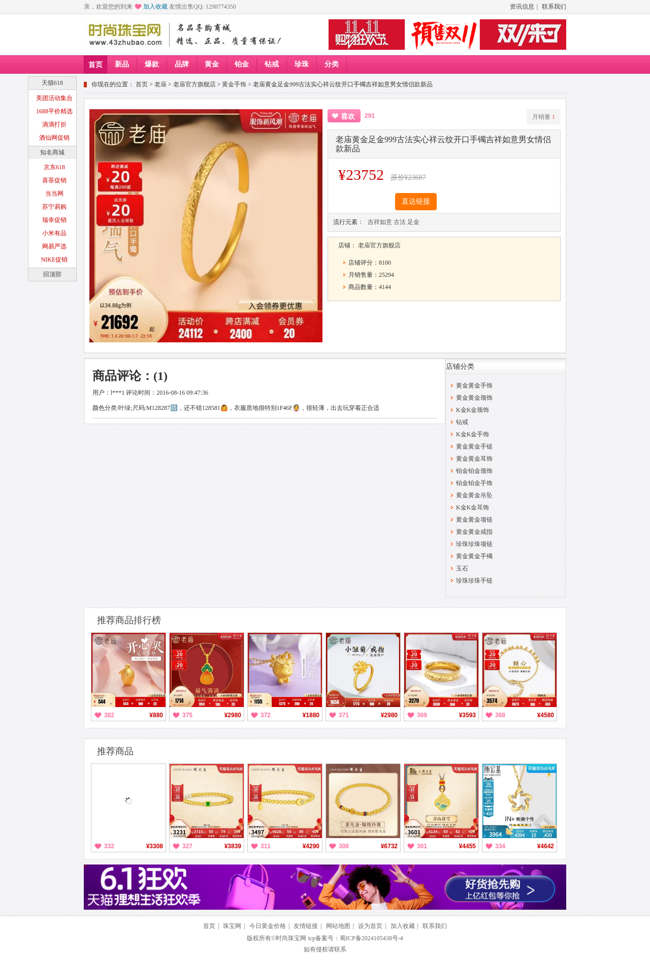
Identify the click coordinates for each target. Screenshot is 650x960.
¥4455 (467, 846)
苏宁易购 (54, 206)
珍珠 (302, 64)
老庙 (160, 84)
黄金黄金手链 (474, 446)
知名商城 (52, 152)
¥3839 (232, 846)
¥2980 (232, 715)
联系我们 (554, 6)
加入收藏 (155, 6)
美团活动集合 (54, 98)
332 (109, 846)
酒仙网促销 (54, 137)
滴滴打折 (54, 124)
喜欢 (348, 116)
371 (344, 715)
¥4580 (545, 715)
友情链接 (306, 926)
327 (187, 846)
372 (266, 715)
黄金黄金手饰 (474, 385)
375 (187, 715)
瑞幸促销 (54, 219)
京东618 (54, 167)
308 (344, 846)
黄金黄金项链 (474, 519)
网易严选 (54, 246)
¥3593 (467, 715)
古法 (400, 222)
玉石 (462, 568)
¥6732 (389, 846)
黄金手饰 (234, 84)
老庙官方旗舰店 (194, 84)
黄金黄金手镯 (474, 556)
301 (422, 846)
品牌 (182, 64)
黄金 (212, 64)
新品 (122, 64)
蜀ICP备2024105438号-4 (371, 938)
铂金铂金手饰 (474, 483)
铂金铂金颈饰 (474, 470)
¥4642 (545, 846)
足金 (413, 222)
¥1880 (311, 715)
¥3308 (154, 846)
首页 (95, 65)
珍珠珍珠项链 (474, 544)
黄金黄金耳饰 (474, 458)
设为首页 (370, 926)
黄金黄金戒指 (474, 531)
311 (266, 846)
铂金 (242, 64)
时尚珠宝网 (291, 938)
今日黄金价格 (267, 926)
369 (422, 715)
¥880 (156, 715)
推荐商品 (115, 751)
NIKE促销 (54, 259)
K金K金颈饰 (472, 409)
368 (500, 715)
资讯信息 (522, 6)
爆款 (152, 64)
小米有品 (54, 233)
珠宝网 (232, 926)
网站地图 (338, 926)
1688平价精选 (54, 111)
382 (109, 715)
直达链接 (416, 201)
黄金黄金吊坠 (474, 495)
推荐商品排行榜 (129, 620)
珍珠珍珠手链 (474, 580)
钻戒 (272, 64)
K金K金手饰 (472, 434)
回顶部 (52, 274)
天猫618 (52, 82)
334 (500, 846)
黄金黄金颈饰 (474, 397)
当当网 (54, 193)
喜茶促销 (54, 180)
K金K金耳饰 (472, 507)
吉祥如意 (380, 222)
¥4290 (311, 846)
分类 (331, 64)
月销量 (543, 116)
